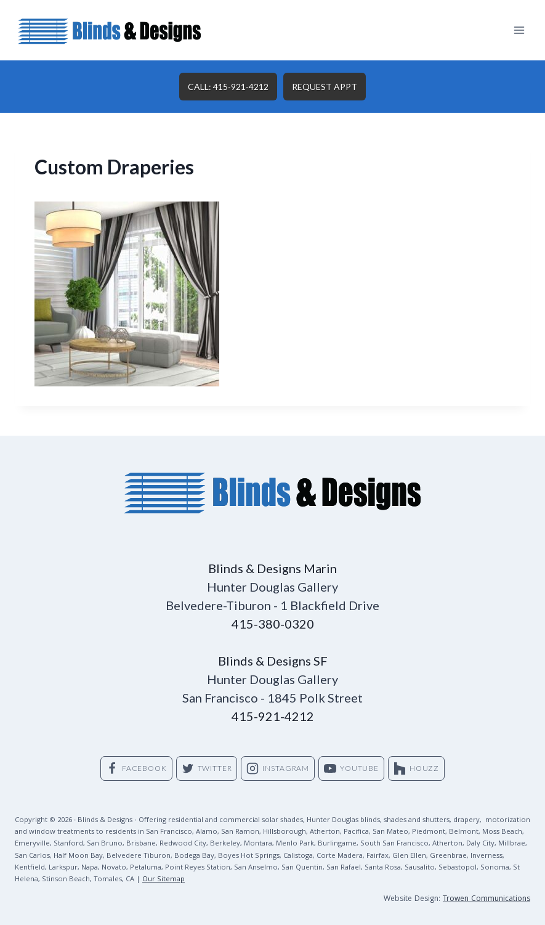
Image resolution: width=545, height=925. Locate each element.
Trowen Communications (486, 899)
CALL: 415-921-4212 (228, 86)
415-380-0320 (273, 623)
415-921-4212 (273, 716)
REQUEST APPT (324, 86)
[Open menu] (518, 29)
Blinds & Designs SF (273, 660)
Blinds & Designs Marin (272, 568)
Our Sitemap (163, 880)
